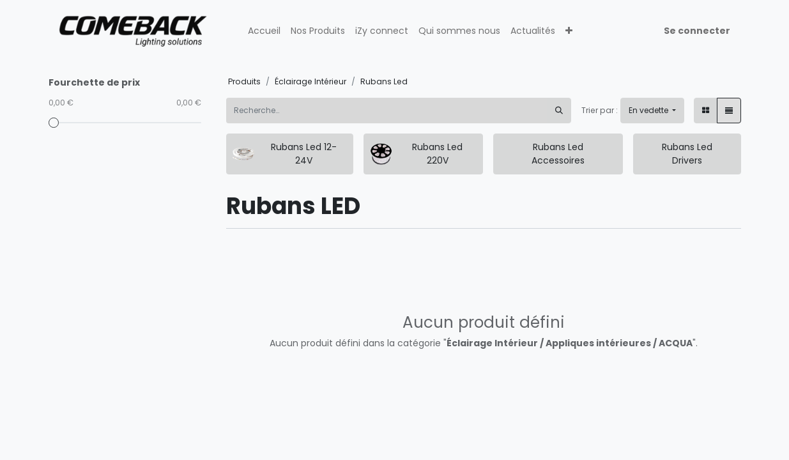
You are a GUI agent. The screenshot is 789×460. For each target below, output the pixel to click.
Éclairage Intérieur (310, 81)
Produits (244, 81)
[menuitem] (264, 31)
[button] (569, 31)
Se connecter (697, 30)
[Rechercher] (559, 110)
